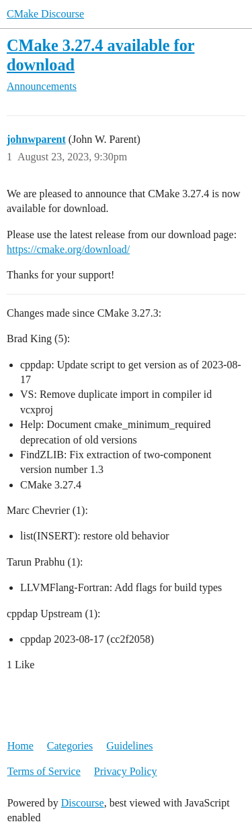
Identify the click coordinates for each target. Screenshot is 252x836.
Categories (70, 745)
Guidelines (129, 745)
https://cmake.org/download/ (68, 249)
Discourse (82, 802)
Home (20, 745)
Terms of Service (44, 771)
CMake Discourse (45, 13)
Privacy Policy (125, 771)
